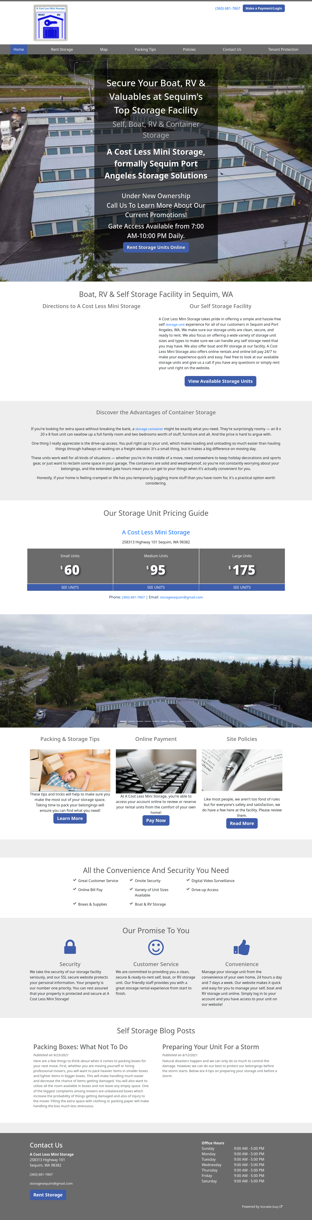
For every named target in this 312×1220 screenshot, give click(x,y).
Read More (242, 823)
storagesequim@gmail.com (182, 597)
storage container (149, 428)
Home (19, 49)
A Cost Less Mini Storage (156, 531)
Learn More (70, 818)
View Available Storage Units (220, 381)
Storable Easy (270, 1206)
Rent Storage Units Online (156, 247)
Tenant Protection (283, 49)
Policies (189, 49)
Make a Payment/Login (263, 8)
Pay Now (156, 820)
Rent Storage (62, 49)
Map (103, 49)
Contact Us (232, 49)
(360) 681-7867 (227, 8)
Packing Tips (145, 49)
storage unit (176, 324)
